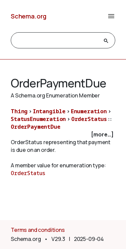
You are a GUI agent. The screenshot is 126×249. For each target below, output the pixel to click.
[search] (57, 41)
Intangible (49, 111)
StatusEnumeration (38, 119)
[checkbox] (63, 134)
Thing (19, 111)
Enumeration (89, 111)
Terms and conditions (38, 230)
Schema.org (28, 16)
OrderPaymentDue (35, 126)
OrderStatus (89, 119)
